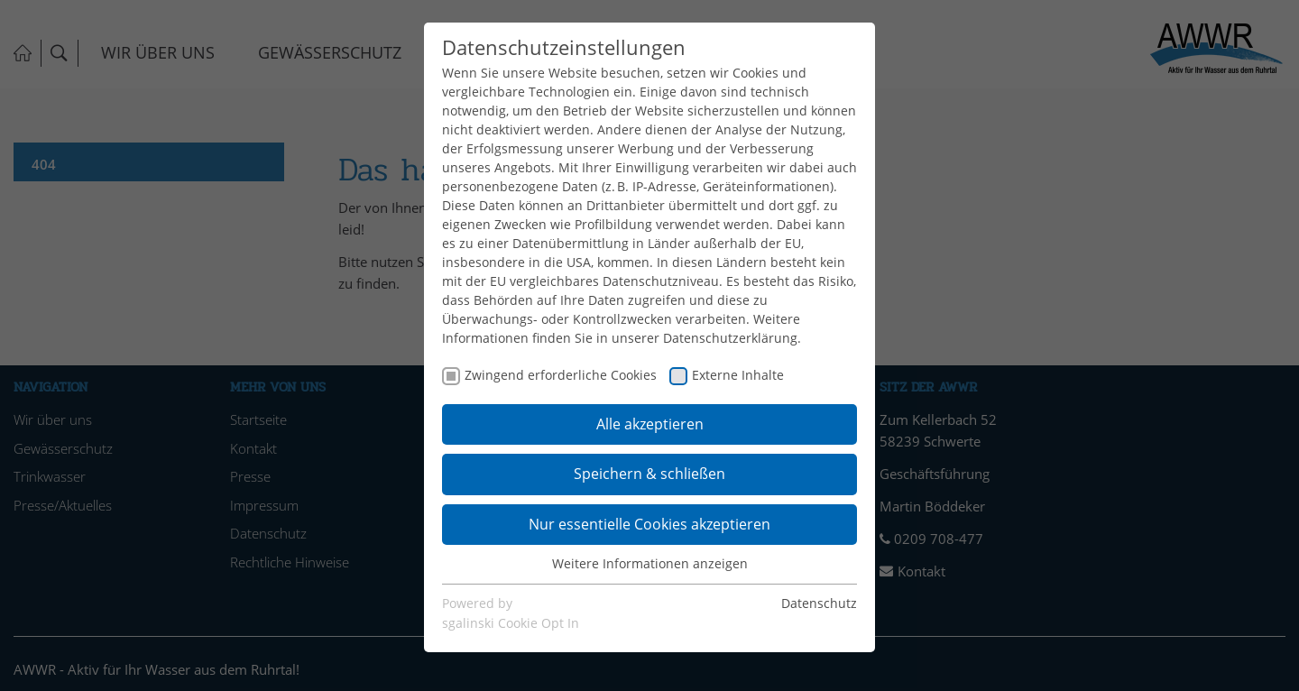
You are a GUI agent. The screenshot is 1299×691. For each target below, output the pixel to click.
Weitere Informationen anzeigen (650, 563)
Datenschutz (819, 603)
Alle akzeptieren (650, 424)
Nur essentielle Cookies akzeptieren (649, 524)
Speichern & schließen (649, 474)
